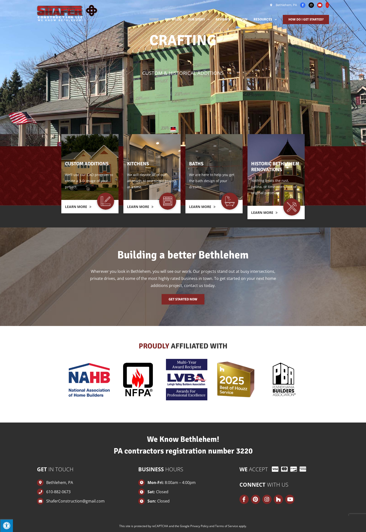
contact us (193, 285)
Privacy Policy (199, 526)
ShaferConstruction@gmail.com (75, 501)
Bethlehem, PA (286, 5)
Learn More (78, 206)
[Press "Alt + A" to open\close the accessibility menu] (6, 525)
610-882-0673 (58, 491)
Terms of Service (226, 526)
